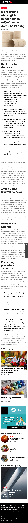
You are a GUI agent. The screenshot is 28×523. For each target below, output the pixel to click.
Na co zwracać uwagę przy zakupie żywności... (17, 458)
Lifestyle (4, 8)
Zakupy (11, 436)
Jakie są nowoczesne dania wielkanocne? (11, 398)
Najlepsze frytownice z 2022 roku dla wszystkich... (13, 492)
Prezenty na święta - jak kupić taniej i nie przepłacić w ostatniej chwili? (12, 370)
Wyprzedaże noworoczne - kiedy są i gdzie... (17, 439)
